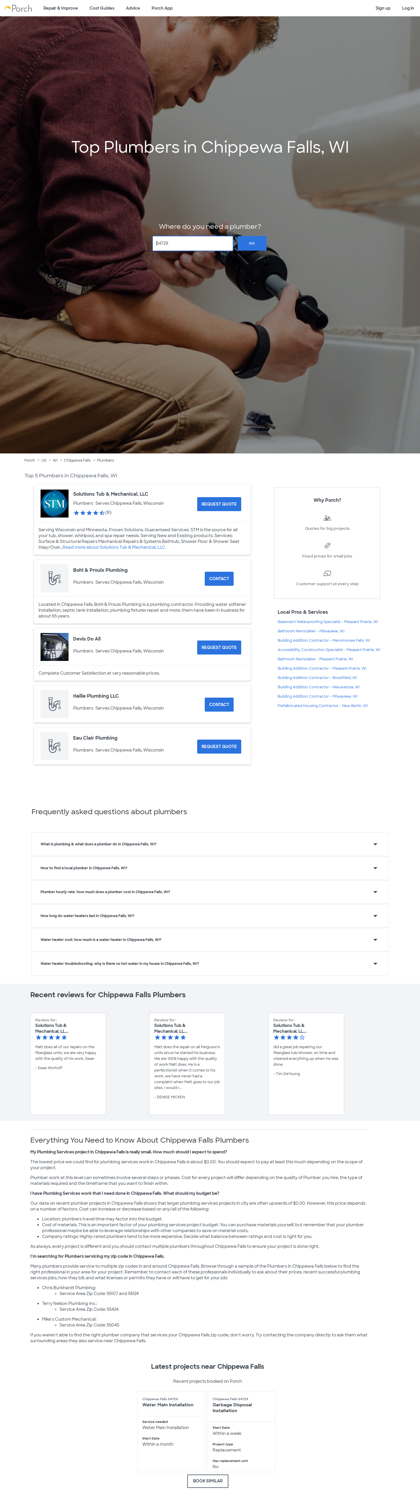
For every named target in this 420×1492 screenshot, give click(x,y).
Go (252, 243)
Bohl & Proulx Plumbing (100, 570)
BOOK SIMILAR (208, 1481)
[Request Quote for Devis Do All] (219, 647)
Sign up (383, 8)
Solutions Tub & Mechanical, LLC (110, 494)
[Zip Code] (193, 243)
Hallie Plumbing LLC (96, 696)
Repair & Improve (60, 8)
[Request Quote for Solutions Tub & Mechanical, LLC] (219, 504)
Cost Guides (102, 8)
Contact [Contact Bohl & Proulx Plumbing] (219, 578)
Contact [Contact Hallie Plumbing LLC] (219, 704)
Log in (408, 8)
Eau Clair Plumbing (95, 738)
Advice (133, 8)
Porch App (162, 8)
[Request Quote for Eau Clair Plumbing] (219, 747)
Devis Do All (87, 639)
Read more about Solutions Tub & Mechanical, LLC (114, 547)
